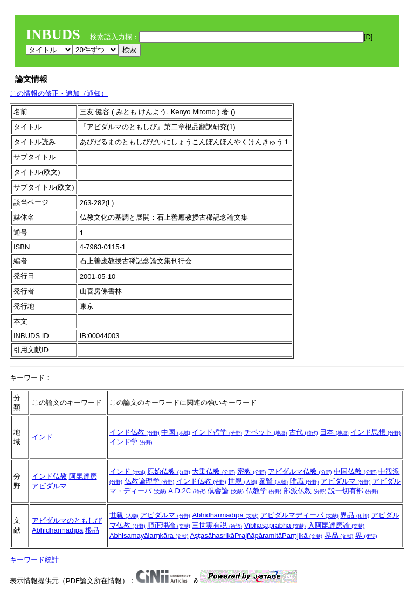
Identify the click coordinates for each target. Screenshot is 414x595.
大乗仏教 (213, 471)
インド (42, 437)
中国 (175, 432)
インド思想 (375, 432)
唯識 (304, 481)
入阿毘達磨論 (336, 525)
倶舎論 (226, 491)
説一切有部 (353, 491)
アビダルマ (49, 486)
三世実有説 (217, 525)
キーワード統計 (34, 560)
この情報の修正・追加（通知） (59, 93)
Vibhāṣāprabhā (275, 525)
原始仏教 (168, 471)
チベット (265, 432)
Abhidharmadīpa (57, 530)
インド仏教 (134, 432)
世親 (242, 481)
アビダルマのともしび (67, 520)
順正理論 (168, 525)
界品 (354, 515)
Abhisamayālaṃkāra (149, 535)
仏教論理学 (150, 481)
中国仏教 (355, 471)
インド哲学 (217, 432)
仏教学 (264, 491)
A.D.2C (187, 491)
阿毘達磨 (83, 476)
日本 (334, 432)
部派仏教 (305, 491)
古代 (303, 432)
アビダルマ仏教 (300, 471)
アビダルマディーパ (299, 515)
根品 (92, 530)
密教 (251, 471)
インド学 (131, 442)
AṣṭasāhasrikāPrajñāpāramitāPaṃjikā (256, 535)
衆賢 (273, 481)
